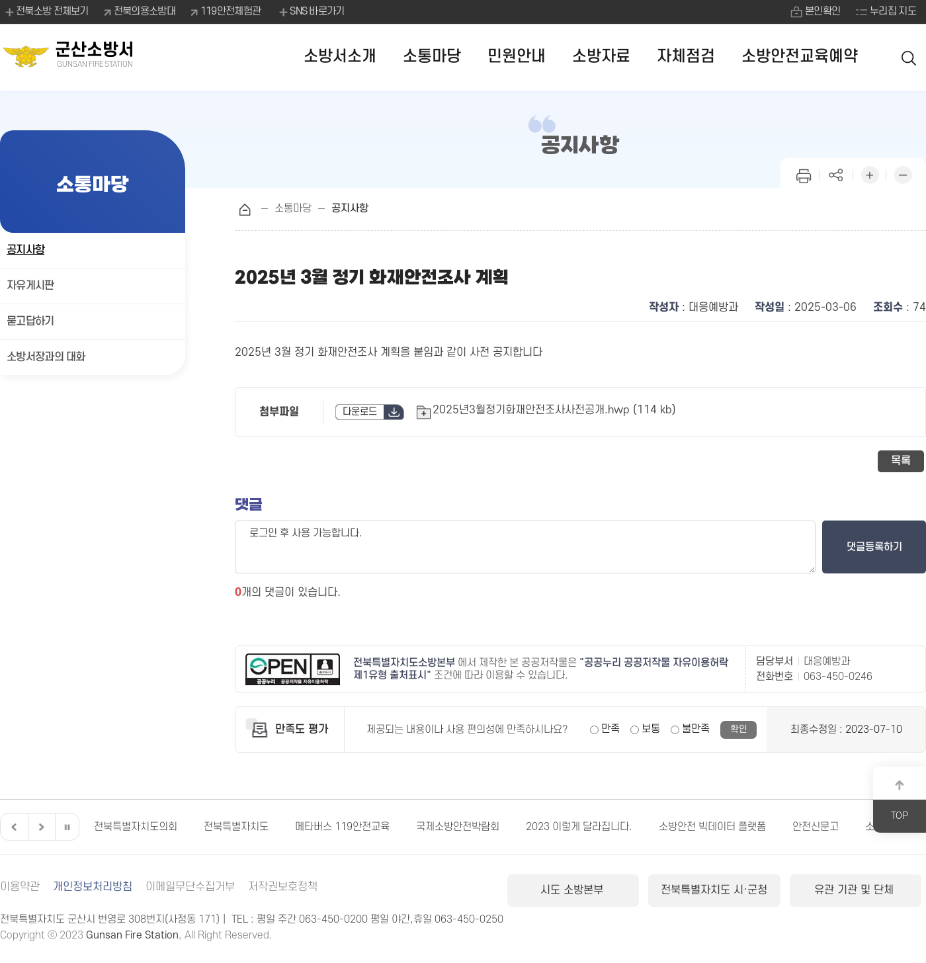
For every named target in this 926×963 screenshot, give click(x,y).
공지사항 (25, 250)
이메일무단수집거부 (190, 887)
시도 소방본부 (573, 890)
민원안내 (516, 56)
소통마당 (432, 56)
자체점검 (686, 56)
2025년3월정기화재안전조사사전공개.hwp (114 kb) (554, 410)
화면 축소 (902, 173)
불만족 (696, 729)
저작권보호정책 (282, 887)
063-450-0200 (333, 919)
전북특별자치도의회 (135, 827)
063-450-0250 (469, 919)
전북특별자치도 (236, 827)
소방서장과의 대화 (46, 357)
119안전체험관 (230, 11)
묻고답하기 (30, 321)
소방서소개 (340, 56)
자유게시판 (30, 286)
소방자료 (601, 56)
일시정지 (67, 827)
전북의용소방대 (144, 11)
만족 (610, 729)
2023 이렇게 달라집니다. (579, 827)
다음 (40, 827)
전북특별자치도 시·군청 (714, 890)
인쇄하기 (803, 173)
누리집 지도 (893, 11)
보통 (651, 729)
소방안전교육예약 (799, 56)
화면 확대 (869, 173)
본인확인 (822, 11)
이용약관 (20, 887)
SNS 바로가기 (310, 12)
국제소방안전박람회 (457, 827)
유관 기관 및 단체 (855, 890)
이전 (12, 827)
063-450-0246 (838, 677)
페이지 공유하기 (836, 173)
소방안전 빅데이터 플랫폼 (712, 827)
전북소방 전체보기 (46, 12)
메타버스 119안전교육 (342, 827)
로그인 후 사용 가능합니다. (525, 547)
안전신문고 (815, 827)
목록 (901, 461)
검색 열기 (909, 57)
